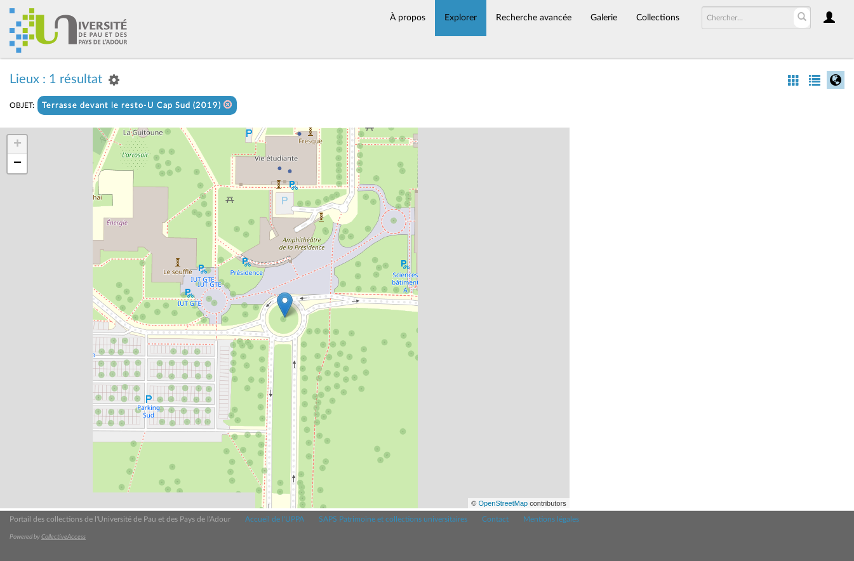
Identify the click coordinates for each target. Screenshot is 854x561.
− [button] (17, 163)
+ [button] (17, 144)
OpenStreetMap (503, 503)
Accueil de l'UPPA (274, 519)
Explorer (460, 17)
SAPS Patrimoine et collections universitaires (393, 519)
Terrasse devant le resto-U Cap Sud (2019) (137, 105)
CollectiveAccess (63, 537)
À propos (407, 17)
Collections (657, 17)
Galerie (603, 17)
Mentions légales (551, 519)
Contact (495, 519)
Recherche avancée (533, 17)
